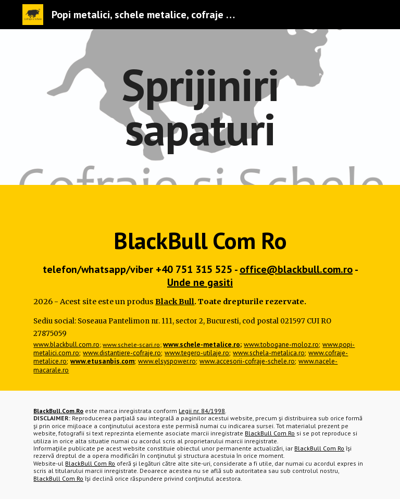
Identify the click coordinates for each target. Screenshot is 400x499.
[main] (200, 107)
